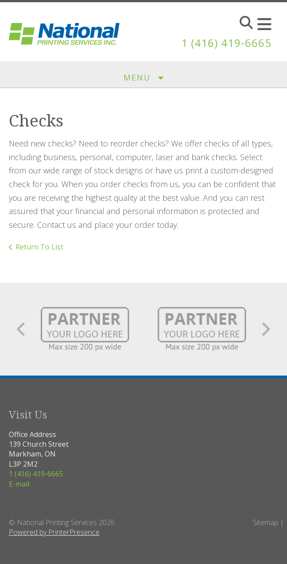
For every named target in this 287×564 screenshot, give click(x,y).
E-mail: (20, 484)
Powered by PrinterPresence (54, 532)
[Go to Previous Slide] (21, 329)
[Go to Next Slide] (265, 329)
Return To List (39, 247)
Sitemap (265, 522)
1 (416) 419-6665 (226, 42)
